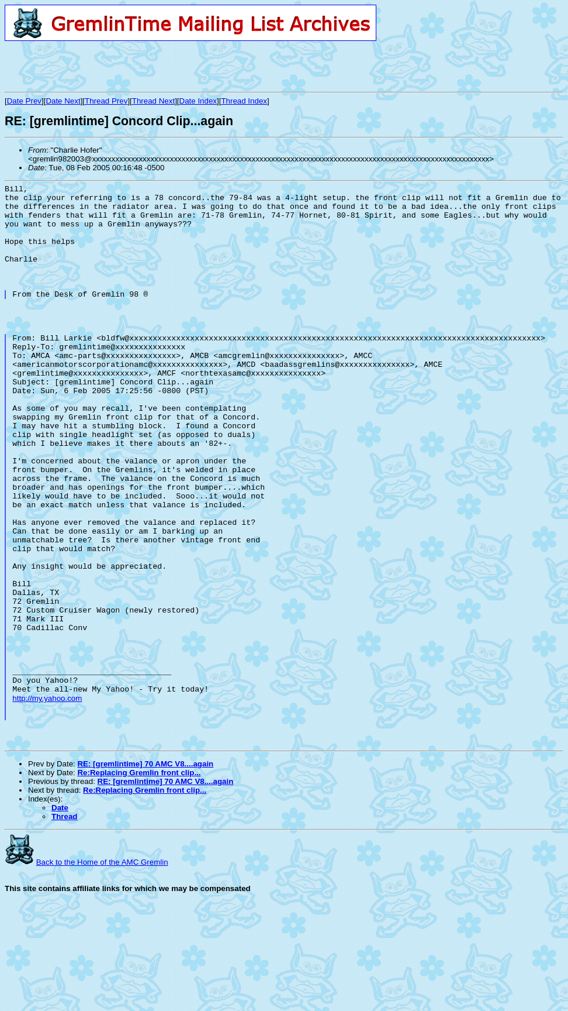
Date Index (198, 101)
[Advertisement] (141, 66)
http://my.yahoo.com (47, 800)
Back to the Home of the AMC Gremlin (102, 972)
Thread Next (153, 101)
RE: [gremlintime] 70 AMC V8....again (145, 874)
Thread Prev (106, 101)
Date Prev (24, 101)
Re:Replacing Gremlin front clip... (138, 883)
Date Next (63, 101)
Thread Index (244, 101)
